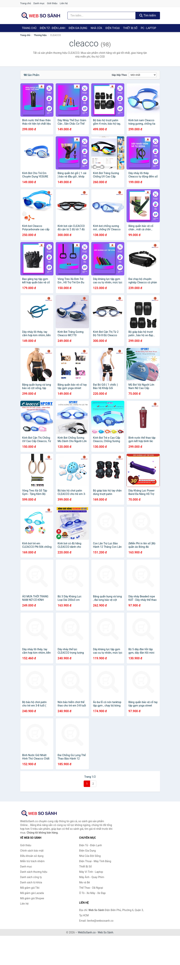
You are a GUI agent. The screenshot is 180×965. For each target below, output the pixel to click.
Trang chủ (25, 3)
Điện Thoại (113, 28)
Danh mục (39, 3)
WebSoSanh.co (87, 932)
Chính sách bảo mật (32, 850)
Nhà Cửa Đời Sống (90, 855)
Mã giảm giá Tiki (29, 887)
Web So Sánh (105, 932)
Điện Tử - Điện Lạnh (52, 28)
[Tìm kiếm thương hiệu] (101, 15)
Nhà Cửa (96, 28)
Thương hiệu (40, 35)
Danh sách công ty (31, 877)
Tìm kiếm (147, 15)
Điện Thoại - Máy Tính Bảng (95, 861)
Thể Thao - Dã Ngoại (91, 887)
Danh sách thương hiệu (33, 871)
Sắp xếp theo (119, 74)
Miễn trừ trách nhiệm (32, 861)
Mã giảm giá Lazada (32, 893)
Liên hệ (64, 3)
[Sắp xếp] (142, 74)
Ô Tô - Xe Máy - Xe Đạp (92, 893)
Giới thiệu (52, 3)
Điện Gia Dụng (78, 28)
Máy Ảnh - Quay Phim (91, 877)
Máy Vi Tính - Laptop (91, 871)
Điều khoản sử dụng (32, 855)
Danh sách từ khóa (31, 882)
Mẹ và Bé (84, 882)
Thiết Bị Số (130, 28)
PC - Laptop (148, 28)
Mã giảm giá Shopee (32, 898)
